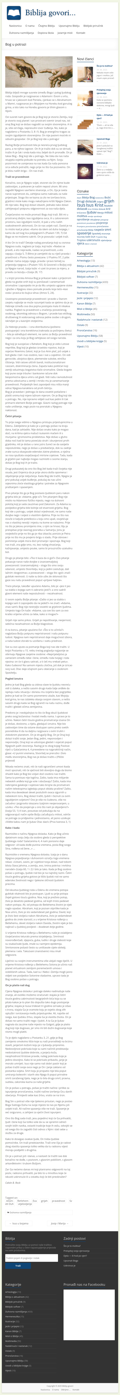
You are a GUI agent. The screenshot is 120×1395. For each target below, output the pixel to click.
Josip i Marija (60, 1223)
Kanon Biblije (84, 303)
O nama (29, 25)
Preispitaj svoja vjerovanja (77, 1250)
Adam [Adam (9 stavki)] (79, 198)
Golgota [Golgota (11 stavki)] (100, 201)
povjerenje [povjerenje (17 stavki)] (102, 223)
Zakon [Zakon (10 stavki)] (87, 244)
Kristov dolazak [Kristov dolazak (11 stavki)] (98, 209)
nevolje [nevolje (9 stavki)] (90, 216)
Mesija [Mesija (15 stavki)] (100, 212)
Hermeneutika (85, 287)
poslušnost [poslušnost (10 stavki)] (81, 223)
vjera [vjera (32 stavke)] (80, 243)
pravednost (58, 1201)
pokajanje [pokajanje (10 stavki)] (104, 220)
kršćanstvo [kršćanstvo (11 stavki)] (81, 212)
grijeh (44, 1201)
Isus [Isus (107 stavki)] (81, 205)
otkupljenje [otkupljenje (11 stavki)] (95, 219)
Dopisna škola (46, 33)
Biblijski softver (85, 276)
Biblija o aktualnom (88, 266)
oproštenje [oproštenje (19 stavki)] (83, 219)
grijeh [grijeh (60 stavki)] (109, 200)
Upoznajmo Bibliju (69, 25)
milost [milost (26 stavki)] (108, 212)
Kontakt (80, 33)
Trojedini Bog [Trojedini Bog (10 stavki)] (101, 237)
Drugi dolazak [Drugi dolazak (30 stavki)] (86, 201)
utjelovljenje (25, 1204)
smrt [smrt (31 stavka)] (108, 229)
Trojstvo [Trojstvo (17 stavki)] (81, 240)
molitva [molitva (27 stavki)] (82, 216)
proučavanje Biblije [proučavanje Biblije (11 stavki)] (85, 230)
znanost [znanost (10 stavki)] (93, 244)
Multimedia (83, 314)
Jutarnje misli (65, 33)
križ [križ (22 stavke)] (108, 209)
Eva (35, 1201)
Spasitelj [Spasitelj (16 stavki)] (96, 233)
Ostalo (80, 325)
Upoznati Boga (103, 139)
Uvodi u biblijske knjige (90, 341)
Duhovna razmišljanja (21, 33)
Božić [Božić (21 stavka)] (107, 197)
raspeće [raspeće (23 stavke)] (99, 229)
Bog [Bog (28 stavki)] (92, 197)
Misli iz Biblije (84, 309)
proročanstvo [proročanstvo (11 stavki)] (102, 226)
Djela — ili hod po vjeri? (75, 1255)
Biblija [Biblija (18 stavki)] (85, 197)
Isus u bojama (18, 1223)
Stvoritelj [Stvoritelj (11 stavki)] (81, 237)
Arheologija (83, 260)
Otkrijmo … (66, 1389)
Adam (9, 1201)
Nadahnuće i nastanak (89, 319)
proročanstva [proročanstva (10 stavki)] (91, 226)
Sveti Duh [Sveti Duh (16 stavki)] (90, 236)
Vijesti (80, 346)
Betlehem (22, 1201)
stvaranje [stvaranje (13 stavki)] (105, 233)
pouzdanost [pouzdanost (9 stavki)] (91, 223)
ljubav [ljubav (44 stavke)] (92, 212)
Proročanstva (84, 330)
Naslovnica (15, 25)
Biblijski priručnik (93, 25)
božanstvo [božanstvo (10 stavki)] (99, 198)
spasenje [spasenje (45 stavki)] (84, 233)
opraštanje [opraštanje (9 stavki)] (98, 216)
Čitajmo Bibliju (46, 25)
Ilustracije (82, 292)
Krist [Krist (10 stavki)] (90, 209)
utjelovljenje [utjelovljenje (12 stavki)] (106, 240)
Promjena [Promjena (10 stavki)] (81, 226)
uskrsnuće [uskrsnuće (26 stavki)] (93, 240)
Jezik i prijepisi (85, 298)
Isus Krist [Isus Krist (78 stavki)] (95, 205)
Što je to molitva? (105, 66)
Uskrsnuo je (102, 163)
